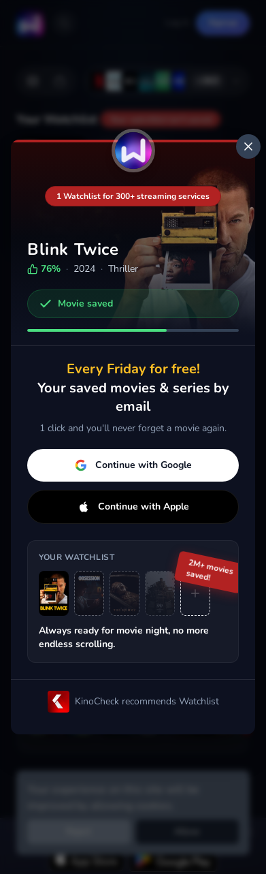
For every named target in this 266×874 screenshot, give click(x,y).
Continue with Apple (133, 506)
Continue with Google (133, 464)
